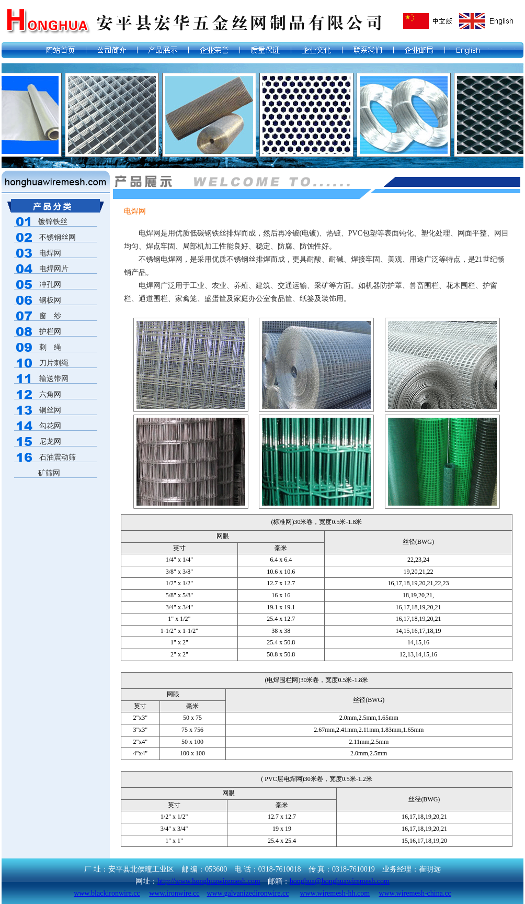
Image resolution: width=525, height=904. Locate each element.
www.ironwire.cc (174, 893)
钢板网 (50, 300)
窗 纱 (50, 316)
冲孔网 (50, 284)
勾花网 (50, 426)
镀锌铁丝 (40, 222)
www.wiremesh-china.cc (415, 893)
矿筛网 (37, 473)
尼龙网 (50, 441)
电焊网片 (54, 269)
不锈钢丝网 (57, 237)
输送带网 (54, 379)
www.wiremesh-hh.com (335, 893)
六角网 (50, 394)
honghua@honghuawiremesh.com (340, 881)
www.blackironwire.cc (107, 893)
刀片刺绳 (54, 363)
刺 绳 (50, 347)
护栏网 (50, 332)
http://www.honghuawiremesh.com (208, 881)
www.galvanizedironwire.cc (248, 893)
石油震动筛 (57, 457)
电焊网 (50, 253)
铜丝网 (50, 410)
